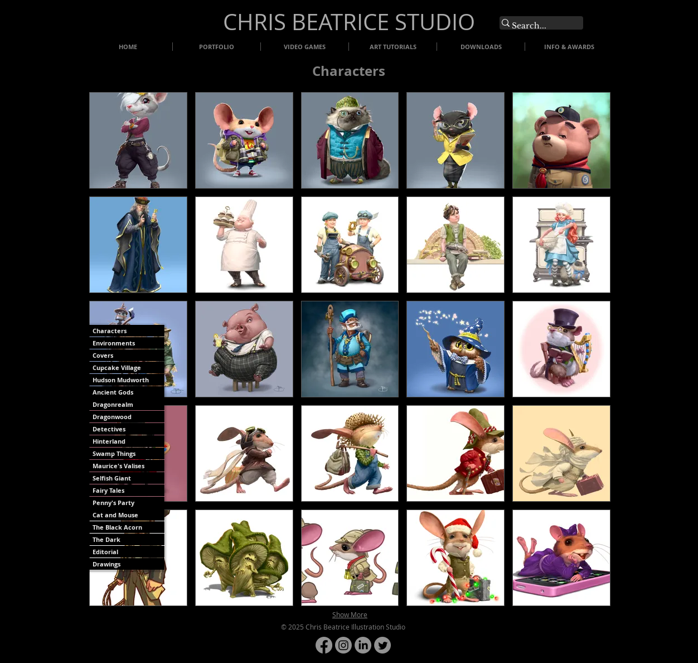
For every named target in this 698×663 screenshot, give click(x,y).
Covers (103, 355)
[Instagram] (343, 645)
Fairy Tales (108, 490)
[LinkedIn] (363, 645)
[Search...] (536, 26)
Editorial (105, 551)
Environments (114, 343)
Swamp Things (114, 453)
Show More (349, 614)
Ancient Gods (113, 392)
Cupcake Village (117, 367)
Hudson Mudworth (121, 380)
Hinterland (109, 441)
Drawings (106, 564)
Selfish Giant (112, 478)
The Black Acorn (117, 527)
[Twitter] (382, 645)
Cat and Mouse (115, 515)
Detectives (109, 429)
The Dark (106, 539)
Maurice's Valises (118, 466)
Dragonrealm (113, 404)
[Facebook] (324, 645)
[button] (138, 140)
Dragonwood (112, 416)
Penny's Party (113, 502)
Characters (110, 330)
